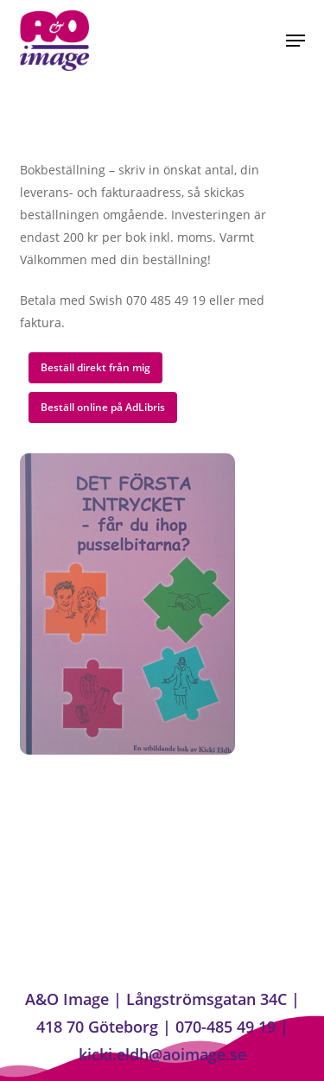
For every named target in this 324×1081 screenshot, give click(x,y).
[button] (295, 40)
